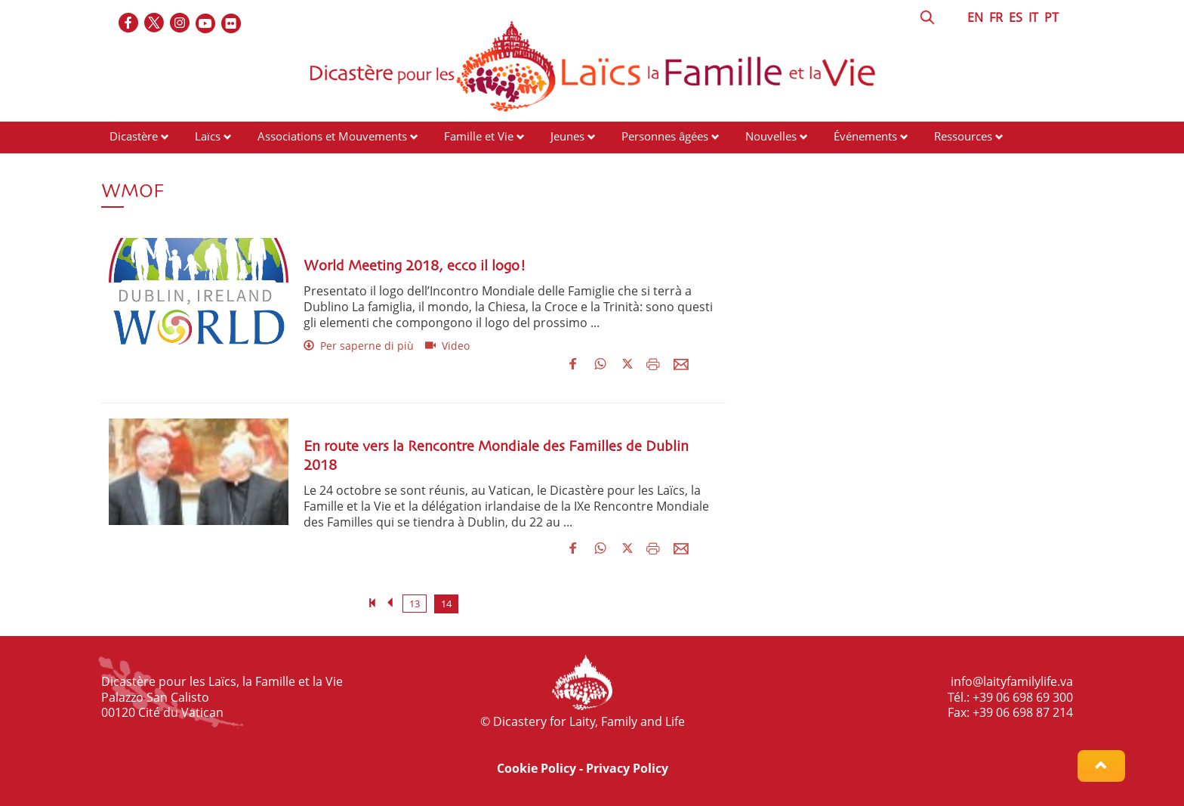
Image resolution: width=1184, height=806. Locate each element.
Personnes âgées (664, 136)
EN (975, 17)
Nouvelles (771, 136)
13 (414, 603)
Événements (865, 136)
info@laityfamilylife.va (1012, 681)
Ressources (963, 136)
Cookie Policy (536, 768)
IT (1033, 17)
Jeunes (567, 136)
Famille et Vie (478, 136)
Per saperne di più (359, 345)
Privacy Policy (627, 768)
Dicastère (133, 136)
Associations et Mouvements (332, 136)
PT (1051, 17)
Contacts (131, 164)
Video (447, 345)
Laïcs (209, 136)
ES (1015, 17)
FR (996, 17)
